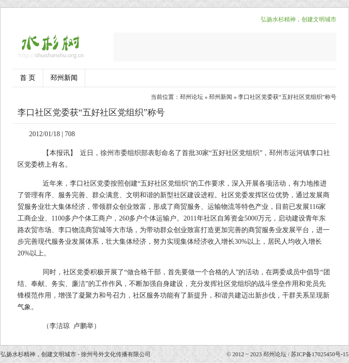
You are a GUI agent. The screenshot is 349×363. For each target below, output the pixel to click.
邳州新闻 (64, 77)
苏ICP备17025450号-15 (320, 354)
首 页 (27, 77)
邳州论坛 (191, 97)
